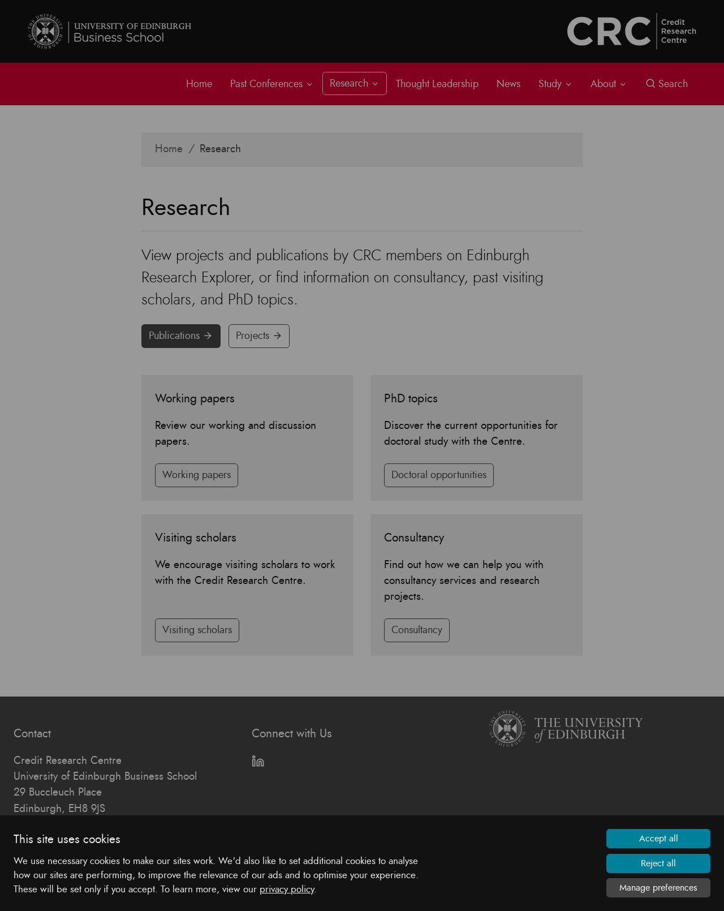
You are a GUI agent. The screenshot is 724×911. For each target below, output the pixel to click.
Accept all (658, 838)
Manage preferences (658, 887)
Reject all (658, 863)
